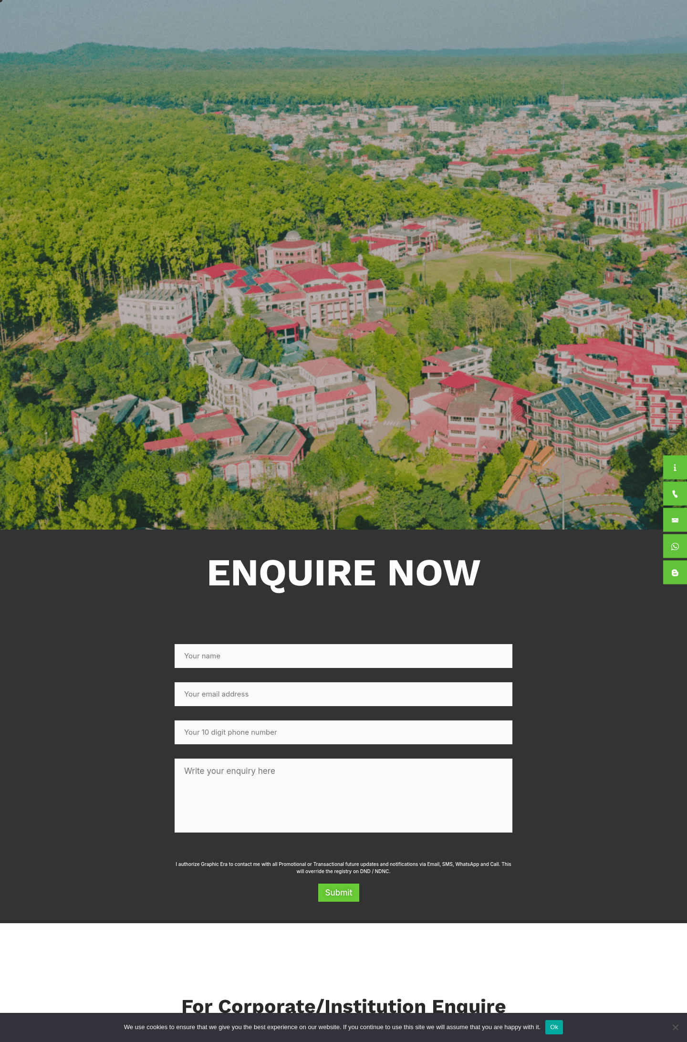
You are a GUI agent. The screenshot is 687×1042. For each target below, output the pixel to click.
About (370, 20)
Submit (339, 895)
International (488, 20)
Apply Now (621, 20)
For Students (554, 20)
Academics (426, 20)
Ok (554, 1027)
